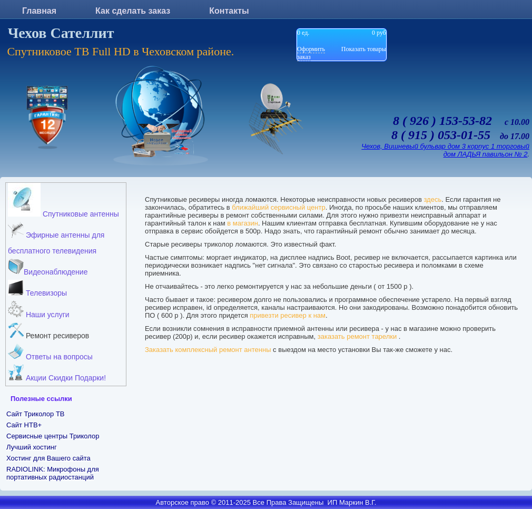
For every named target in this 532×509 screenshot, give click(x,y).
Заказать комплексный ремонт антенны (208, 350)
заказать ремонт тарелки (358, 336)
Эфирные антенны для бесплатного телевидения (56, 238)
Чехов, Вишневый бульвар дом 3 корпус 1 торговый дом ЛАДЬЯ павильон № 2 (445, 150)
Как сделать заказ (132, 10)
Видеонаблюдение (47, 267)
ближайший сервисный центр (278, 207)
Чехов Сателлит (61, 33)
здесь (432, 199)
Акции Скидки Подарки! (57, 373)
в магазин (242, 223)
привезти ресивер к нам (288, 315)
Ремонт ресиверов (48, 331)
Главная (39, 10)
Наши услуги (39, 310)
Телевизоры (37, 288)
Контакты (229, 10)
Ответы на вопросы (50, 352)
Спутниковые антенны (63, 200)
